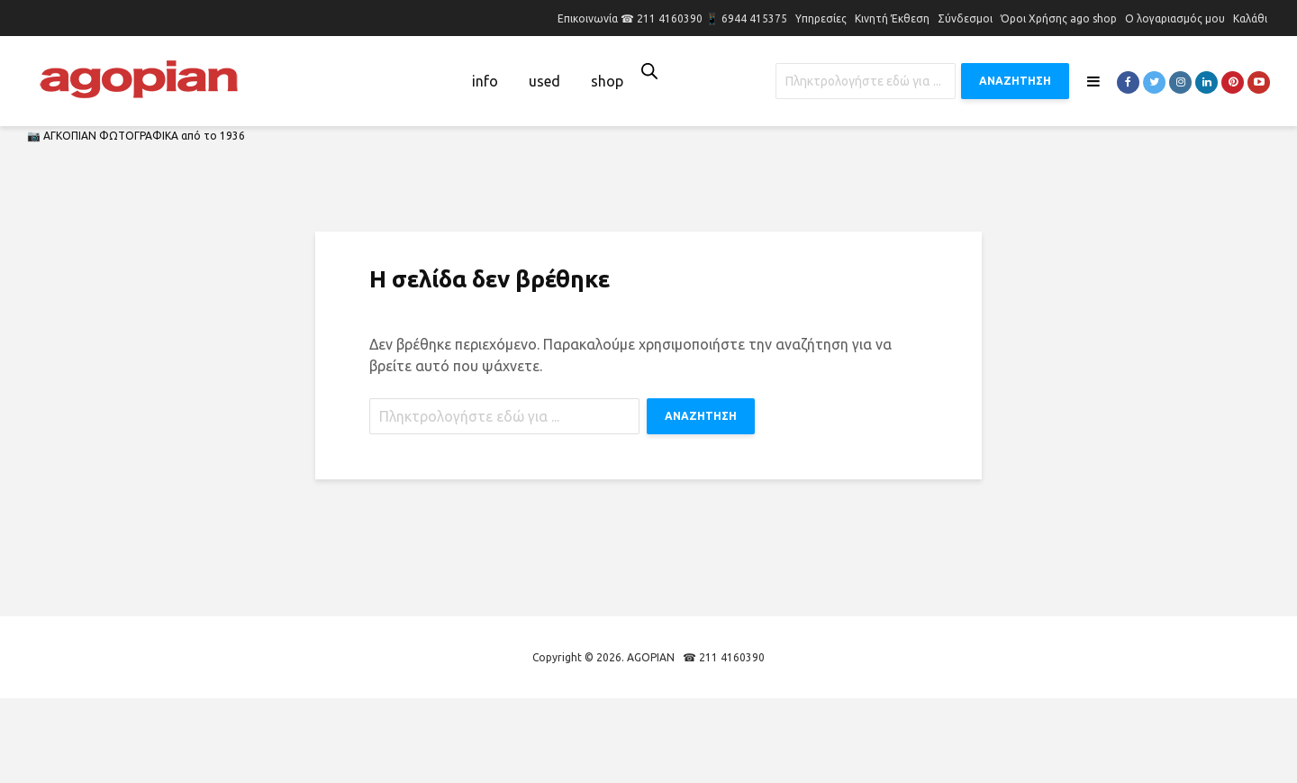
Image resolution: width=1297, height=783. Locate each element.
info (485, 81)
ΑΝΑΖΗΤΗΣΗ (1015, 80)
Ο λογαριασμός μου (1175, 18)
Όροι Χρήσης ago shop (1059, 18)
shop (607, 81)
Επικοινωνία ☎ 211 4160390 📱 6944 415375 (672, 18)
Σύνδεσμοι (965, 18)
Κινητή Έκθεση (892, 18)
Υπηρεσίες (821, 18)
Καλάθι (1250, 18)
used (544, 81)
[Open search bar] (649, 70)
